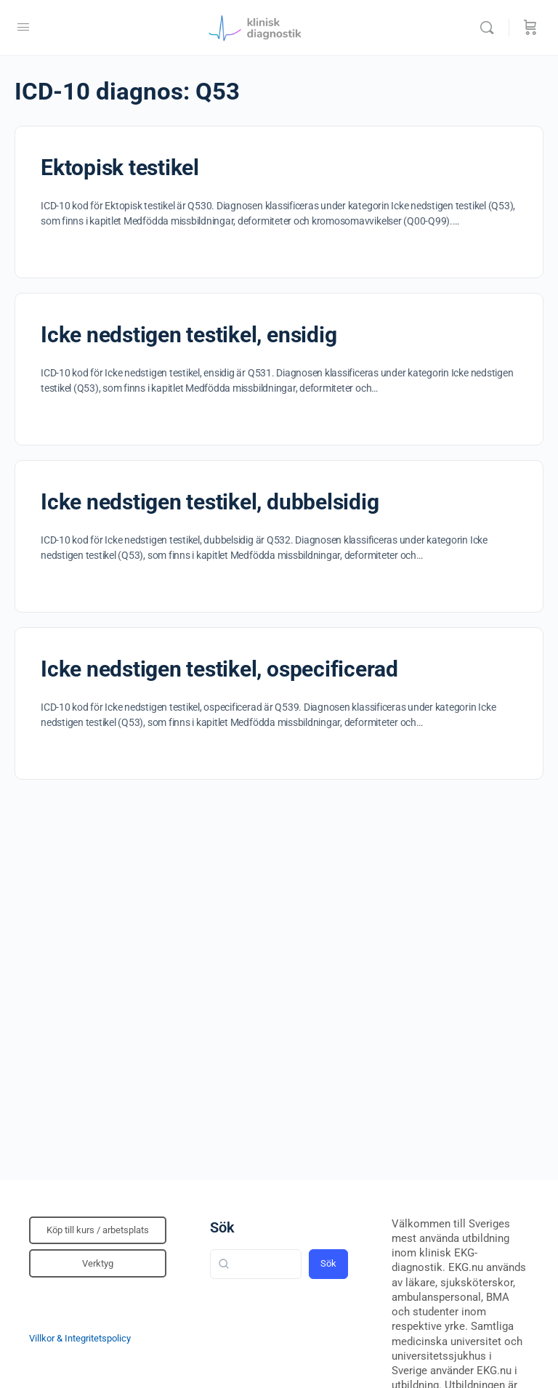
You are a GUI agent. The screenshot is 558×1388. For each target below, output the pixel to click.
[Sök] (490, 27)
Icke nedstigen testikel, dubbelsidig (210, 502)
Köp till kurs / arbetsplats (97, 1229)
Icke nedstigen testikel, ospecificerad (219, 669)
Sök (222, 1227)
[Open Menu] (23, 27)
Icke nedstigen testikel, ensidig (188, 334)
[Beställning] (530, 27)
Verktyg (97, 1263)
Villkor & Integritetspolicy (80, 1338)
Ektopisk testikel (120, 167)
